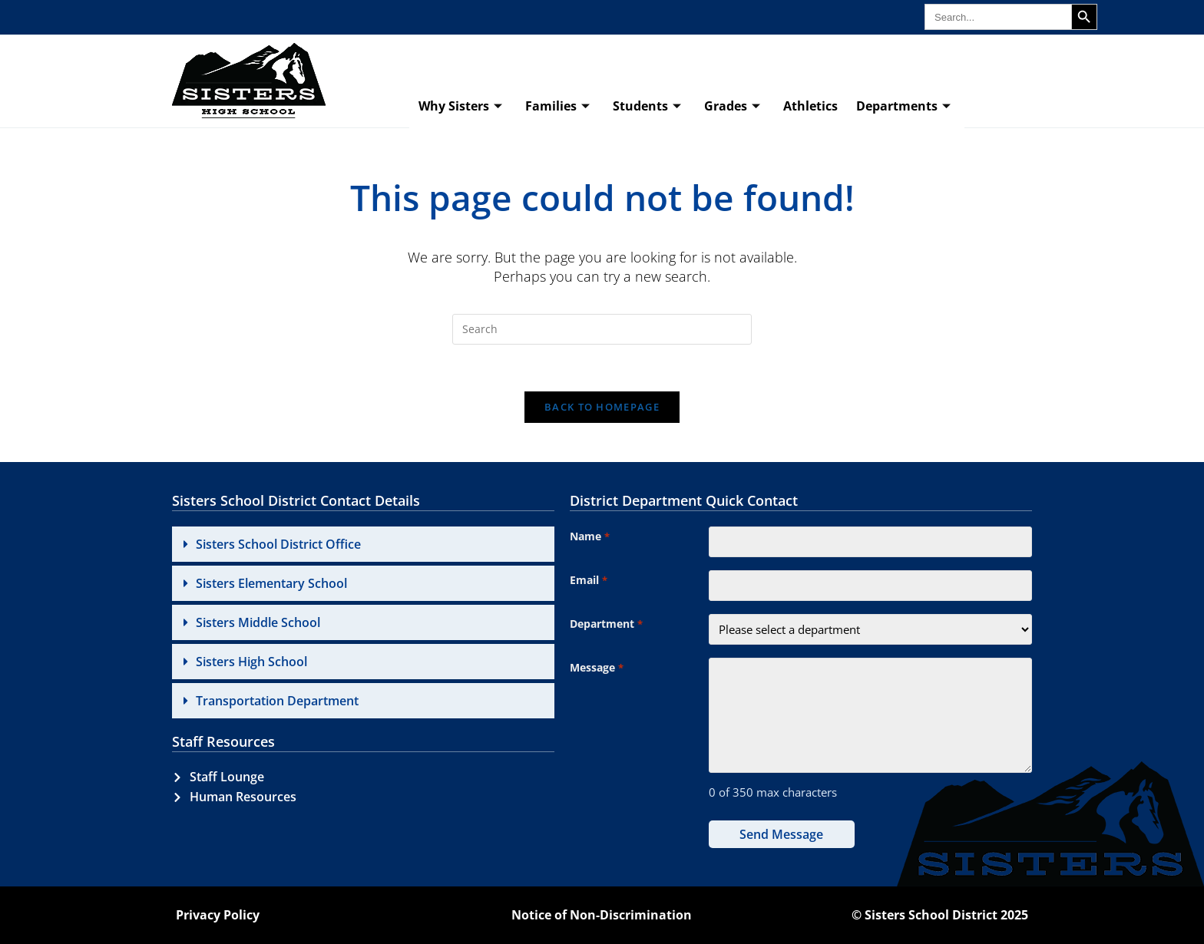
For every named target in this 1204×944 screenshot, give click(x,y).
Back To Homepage (602, 407)
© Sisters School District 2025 (940, 914)
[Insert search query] (602, 329)
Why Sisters (460, 107)
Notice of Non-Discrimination (601, 914)
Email (588, 581)
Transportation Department (277, 700)
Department (606, 625)
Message (596, 668)
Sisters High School (251, 661)
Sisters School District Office (278, 544)
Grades (732, 107)
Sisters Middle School (258, 622)
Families (557, 107)
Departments (903, 107)
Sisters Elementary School (271, 583)
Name (589, 537)
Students (647, 107)
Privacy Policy (218, 914)
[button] (363, 544)
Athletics (810, 105)
